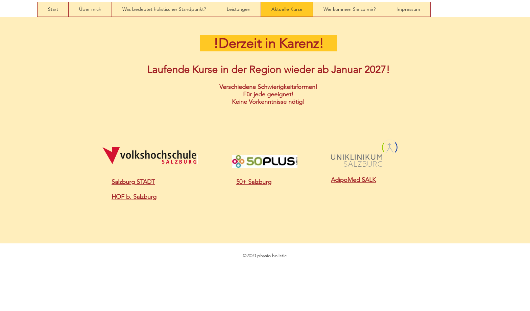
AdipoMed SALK (353, 180)
